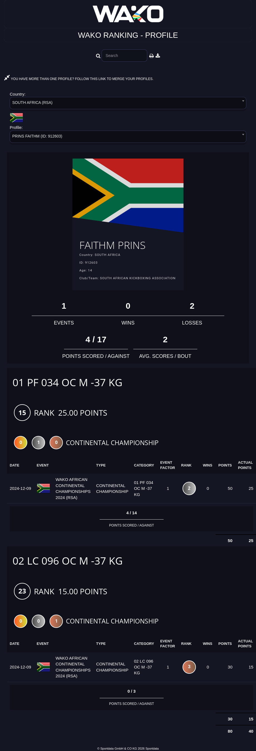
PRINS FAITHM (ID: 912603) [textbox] (37, 136)
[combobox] (128, 104)
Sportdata (152, 748)
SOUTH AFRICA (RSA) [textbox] (32, 102)
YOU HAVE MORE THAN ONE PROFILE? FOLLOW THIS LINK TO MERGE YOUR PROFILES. (78, 79)
